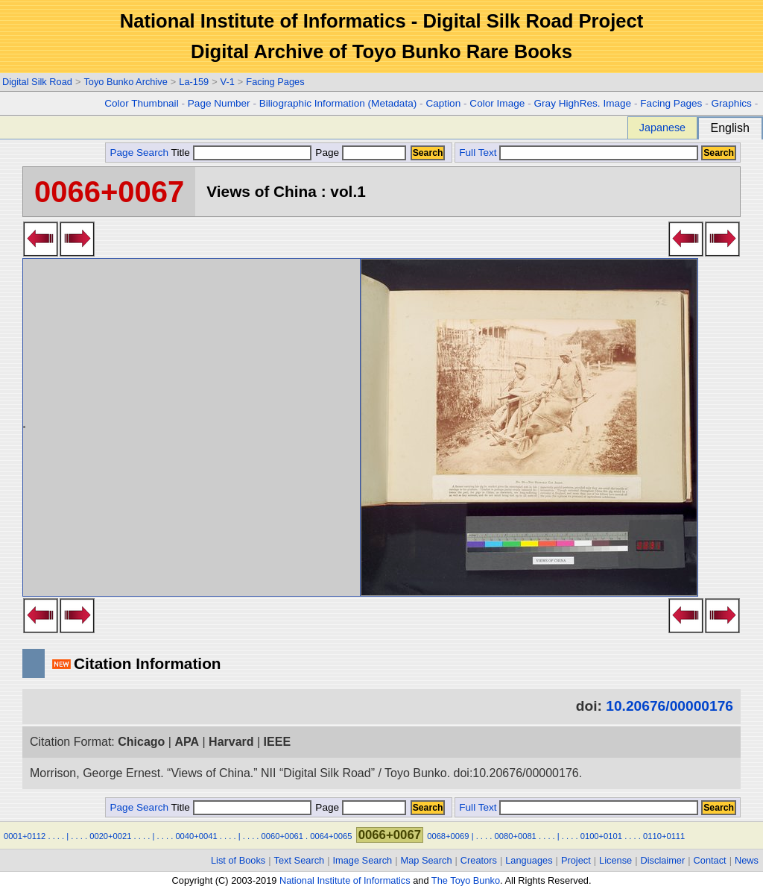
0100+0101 (601, 836)
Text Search (299, 860)
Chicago (141, 741)
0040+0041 (196, 836)
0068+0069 (448, 836)
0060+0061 (282, 836)
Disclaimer (663, 860)
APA (186, 741)
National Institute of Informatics (345, 880)
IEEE (277, 741)
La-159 (194, 81)
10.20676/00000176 (669, 706)
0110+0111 (664, 836)
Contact (710, 860)
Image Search (363, 860)
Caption (442, 103)
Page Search (139, 152)
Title (241, 152)
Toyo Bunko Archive (125, 81)
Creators (478, 860)
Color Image (497, 103)
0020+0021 (110, 836)
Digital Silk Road (37, 81)
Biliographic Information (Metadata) (338, 103)
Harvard (231, 741)
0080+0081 (515, 836)
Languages (528, 860)
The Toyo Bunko (465, 880)
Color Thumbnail (141, 103)
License (615, 860)
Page (359, 152)
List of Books (238, 860)
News (747, 860)
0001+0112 (24, 836)
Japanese (662, 127)
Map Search (426, 860)
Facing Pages (275, 81)
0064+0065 (331, 836)
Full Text (477, 152)
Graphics (731, 103)
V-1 (228, 81)
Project (576, 860)
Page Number (219, 103)
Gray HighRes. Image (582, 103)
